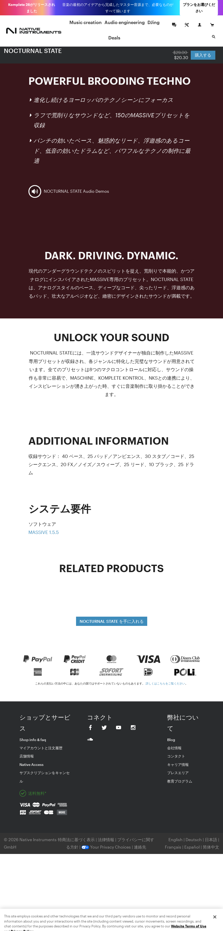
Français (173, 846)
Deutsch (194, 839)
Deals (114, 37)
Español (192, 846)
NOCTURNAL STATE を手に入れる (112, 621)
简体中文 (211, 846)
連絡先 (140, 846)
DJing (153, 22)
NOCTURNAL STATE (33, 50)
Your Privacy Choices (106, 846)
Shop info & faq (32, 739)
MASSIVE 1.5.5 (43, 532)
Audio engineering (124, 22)
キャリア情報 (178, 764)
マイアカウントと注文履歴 (40, 748)
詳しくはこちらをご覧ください (165, 683)
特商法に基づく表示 (76, 839)
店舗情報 (26, 756)
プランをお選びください (199, 7)
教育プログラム (179, 781)
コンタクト (176, 756)
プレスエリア (178, 773)
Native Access (31, 764)
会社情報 (174, 748)
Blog (171, 739)
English (175, 839)
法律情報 (106, 839)
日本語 (211, 839)
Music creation (85, 22)
